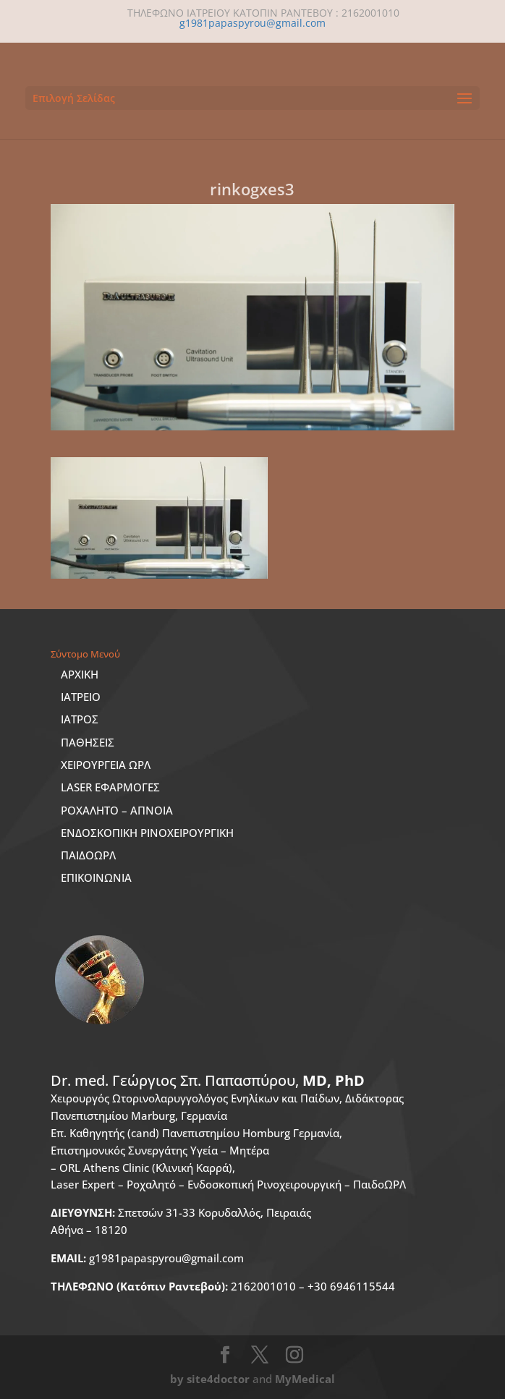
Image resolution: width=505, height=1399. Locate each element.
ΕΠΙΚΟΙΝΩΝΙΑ (96, 877)
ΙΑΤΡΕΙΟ (81, 696)
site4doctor (218, 1379)
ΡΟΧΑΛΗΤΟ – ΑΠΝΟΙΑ (117, 810)
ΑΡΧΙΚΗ (79, 674)
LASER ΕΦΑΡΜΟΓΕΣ (110, 787)
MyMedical (305, 1379)
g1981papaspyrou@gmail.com (147, 1258)
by (177, 1379)
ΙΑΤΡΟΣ (79, 719)
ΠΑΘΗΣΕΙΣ (87, 742)
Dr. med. (208, 1080)
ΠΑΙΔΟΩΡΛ (88, 855)
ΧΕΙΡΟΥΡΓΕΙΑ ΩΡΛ (105, 764)
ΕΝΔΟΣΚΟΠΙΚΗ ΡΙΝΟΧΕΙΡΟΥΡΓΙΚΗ (147, 832)
